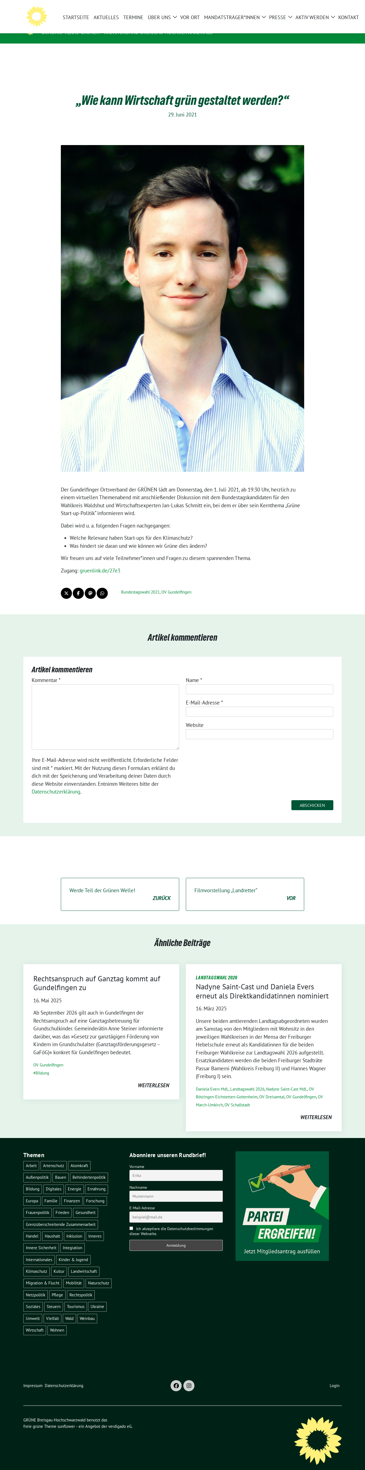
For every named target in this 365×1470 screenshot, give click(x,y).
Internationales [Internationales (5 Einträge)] (39, 1251)
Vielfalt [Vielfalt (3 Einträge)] (52, 1309)
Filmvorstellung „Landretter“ (245, 886)
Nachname (138, 1178)
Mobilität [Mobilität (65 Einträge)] (74, 1274)
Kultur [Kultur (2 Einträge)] (59, 1262)
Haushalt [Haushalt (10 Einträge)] (52, 1227)
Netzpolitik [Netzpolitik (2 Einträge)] (35, 1286)
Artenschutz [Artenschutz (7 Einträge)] (53, 1157)
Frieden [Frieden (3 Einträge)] (62, 1204)
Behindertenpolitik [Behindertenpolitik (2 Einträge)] (89, 1168)
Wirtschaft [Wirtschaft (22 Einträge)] (35, 1321)
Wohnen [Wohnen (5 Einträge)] (57, 1321)
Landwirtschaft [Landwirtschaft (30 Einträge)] (84, 1262)
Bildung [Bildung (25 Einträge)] (32, 1180)
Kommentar (46, 671)
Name (194, 671)
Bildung (42, 1064)
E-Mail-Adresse (204, 694)
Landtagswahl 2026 (247, 1080)
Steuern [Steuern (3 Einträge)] (54, 1298)
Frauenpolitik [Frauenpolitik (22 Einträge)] (37, 1204)
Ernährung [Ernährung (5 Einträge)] (97, 1180)
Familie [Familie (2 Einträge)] (51, 1192)
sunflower (66, 1417)
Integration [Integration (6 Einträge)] (72, 1239)
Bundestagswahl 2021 (140, 583)
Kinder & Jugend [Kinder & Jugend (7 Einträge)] (73, 1251)
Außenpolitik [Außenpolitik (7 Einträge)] (37, 1168)
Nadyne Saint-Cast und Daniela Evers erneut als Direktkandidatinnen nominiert (262, 982)
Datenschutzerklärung (56, 783)
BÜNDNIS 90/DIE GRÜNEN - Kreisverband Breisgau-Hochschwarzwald (127, 32)
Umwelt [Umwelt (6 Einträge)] (33, 1309)
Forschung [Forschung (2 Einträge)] (95, 1192)
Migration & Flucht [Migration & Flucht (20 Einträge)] (42, 1274)
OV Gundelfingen (176, 583)
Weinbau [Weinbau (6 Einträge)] (87, 1309)
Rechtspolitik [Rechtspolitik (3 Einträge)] (80, 1286)
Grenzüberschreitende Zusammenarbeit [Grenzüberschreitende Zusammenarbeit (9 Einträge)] (61, 1215)
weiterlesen (316, 1108)
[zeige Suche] (331, 6)
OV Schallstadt (237, 1096)
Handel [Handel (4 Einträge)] (32, 1227)
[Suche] (323, 6)
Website (195, 716)
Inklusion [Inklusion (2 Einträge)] (74, 1227)
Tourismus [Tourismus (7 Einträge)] (75, 1298)
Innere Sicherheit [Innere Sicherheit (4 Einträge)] (41, 1239)
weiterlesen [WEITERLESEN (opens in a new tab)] (153, 1076)
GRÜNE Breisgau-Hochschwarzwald (95, 24)
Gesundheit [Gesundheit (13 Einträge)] (86, 1204)
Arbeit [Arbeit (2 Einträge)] (31, 1157)
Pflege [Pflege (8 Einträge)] (57, 1286)
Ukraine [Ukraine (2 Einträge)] (97, 1298)
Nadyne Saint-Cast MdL (286, 1080)
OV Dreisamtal (271, 1088)
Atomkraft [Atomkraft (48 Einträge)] (79, 1157)
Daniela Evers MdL (212, 1080)
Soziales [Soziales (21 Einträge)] (33, 1298)
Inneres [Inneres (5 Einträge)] (94, 1227)
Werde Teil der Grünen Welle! (120, 886)
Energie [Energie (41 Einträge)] (74, 1180)
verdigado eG (120, 1417)
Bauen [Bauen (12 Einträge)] (60, 1168)
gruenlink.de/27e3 (100, 562)
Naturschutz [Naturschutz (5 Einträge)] (98, 1274)
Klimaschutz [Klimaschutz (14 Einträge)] (36, 1262)
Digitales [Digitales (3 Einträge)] (53, 1180)
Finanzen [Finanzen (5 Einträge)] (72, 1192)
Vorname (136, 1157)
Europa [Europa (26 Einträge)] (32, 1192)
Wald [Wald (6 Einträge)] (69, 1309)
